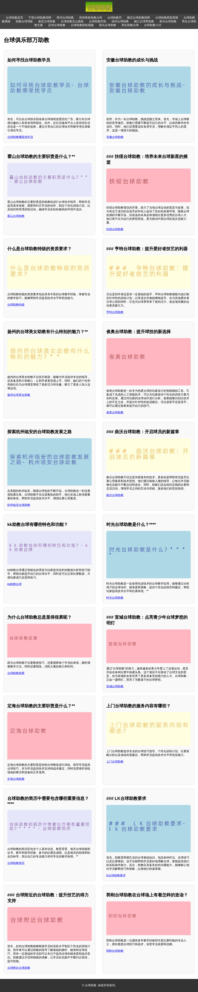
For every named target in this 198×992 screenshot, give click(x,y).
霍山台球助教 (15, 215)
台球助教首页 (14, 17)
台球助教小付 (152, 25)
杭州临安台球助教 (18, 504)
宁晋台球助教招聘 (39, 17)
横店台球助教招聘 (138, 17)
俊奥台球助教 (114, 412)
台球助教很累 (15, 673)
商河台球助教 (65, 17)
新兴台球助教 (168, 21)
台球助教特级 (15, 304)
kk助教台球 (14, 584)
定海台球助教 (15, 778)
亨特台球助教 (114, 312)
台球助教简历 (15, 863)
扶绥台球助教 (114, 229)
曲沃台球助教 (114, 495)
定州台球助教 (56, 25)
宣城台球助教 (114, 686)
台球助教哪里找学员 (20, 136)
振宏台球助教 (46, 21)
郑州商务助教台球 (90, 17)
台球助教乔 (114, 17)
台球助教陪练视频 (82, 25)
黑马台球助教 (107, 25)
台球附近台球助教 (18, 967)
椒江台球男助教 (144, 21)
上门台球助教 (114, 761)
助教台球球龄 (24, 21)
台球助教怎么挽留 (72, 21)
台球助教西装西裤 (166, 17)
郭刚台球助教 (114, 950)
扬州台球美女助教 (18, 394)
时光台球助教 (114, 597)
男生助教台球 (130, 25)
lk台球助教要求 (116, 875)
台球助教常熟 (97, 21)
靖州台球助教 (120, 21)
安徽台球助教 (114, 136)
